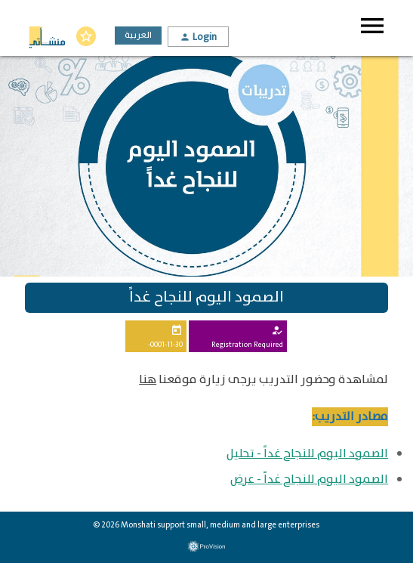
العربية (138, 35)
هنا (147, 379)
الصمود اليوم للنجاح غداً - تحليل (307, 453)
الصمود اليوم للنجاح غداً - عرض (309, 479)
